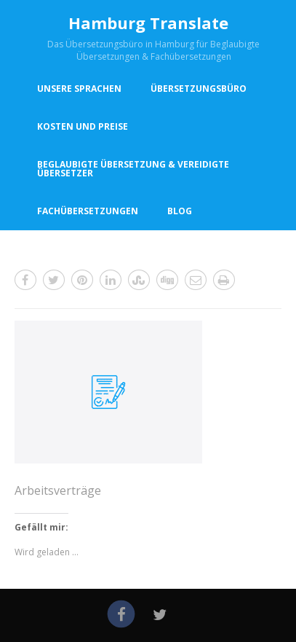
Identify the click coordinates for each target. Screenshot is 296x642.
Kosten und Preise (82, 126)
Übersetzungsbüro (199, 88)
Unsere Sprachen (79, 88)
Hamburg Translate (148, 23)
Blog (179, 211)
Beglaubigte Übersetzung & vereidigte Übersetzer (133, 168)
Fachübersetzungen (87, 211)
